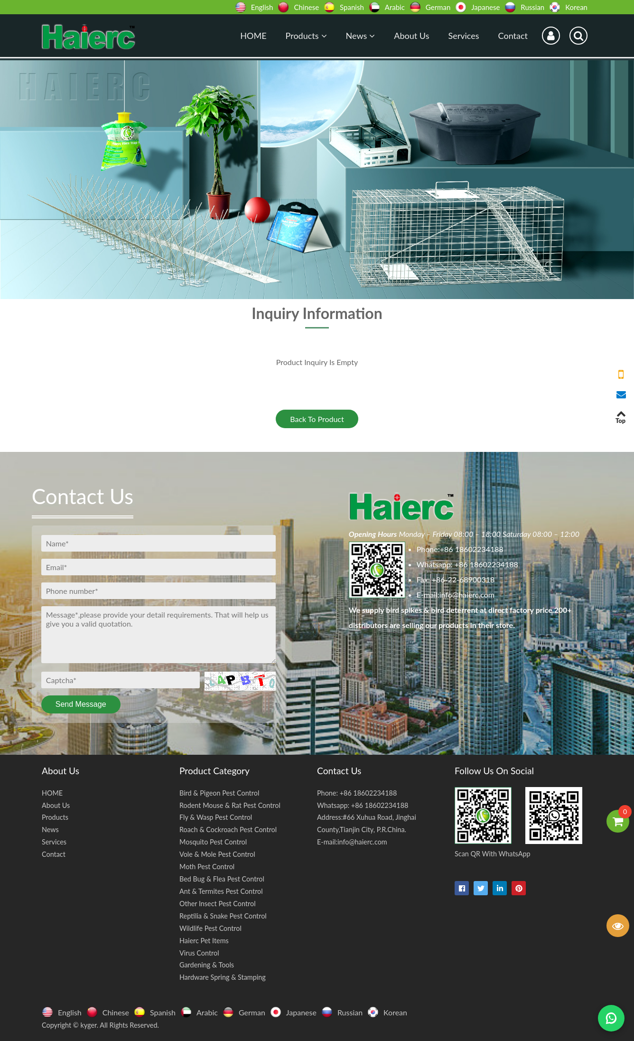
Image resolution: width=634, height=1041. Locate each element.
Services (463, 35)
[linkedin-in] (500, 888)
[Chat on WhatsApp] (611, 1018)
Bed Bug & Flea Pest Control (221, 879)
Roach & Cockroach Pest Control (228, 829)
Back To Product (317, 418)
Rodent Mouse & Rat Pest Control (229, 805)
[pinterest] (519, 888)
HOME (253, 35)
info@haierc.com (466, 594)
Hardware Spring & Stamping (222, 977)
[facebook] (462, 888)
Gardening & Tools (206, 965)
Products (306, 35)
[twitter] (481, 888)
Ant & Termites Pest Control (221, 891)
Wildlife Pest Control (210, 928)
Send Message (81, 704)
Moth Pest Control (206, 867)
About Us (411, 35)
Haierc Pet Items (204, 941)
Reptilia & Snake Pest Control (223, 916)
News (360, 35)
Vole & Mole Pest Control (217, 854)
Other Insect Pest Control (217, 904)
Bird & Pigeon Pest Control (219, 793)
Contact (513, 35)
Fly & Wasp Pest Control (215, 817)
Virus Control (199, 953)
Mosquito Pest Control (213, 842)
